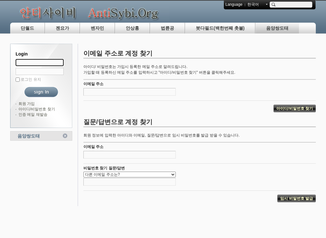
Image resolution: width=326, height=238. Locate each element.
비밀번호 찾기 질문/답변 (104, 168)
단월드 (27, 28)
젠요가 (62, 28)
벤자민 (97, 28)
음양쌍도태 (277, 28)
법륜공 (167, 28)
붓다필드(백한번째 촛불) (220, 28)
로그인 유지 (31, 79)
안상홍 (132, 28)
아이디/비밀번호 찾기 (36, 109)
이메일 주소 (93, 84)
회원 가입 (26, 103)
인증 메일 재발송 (32, 114)
